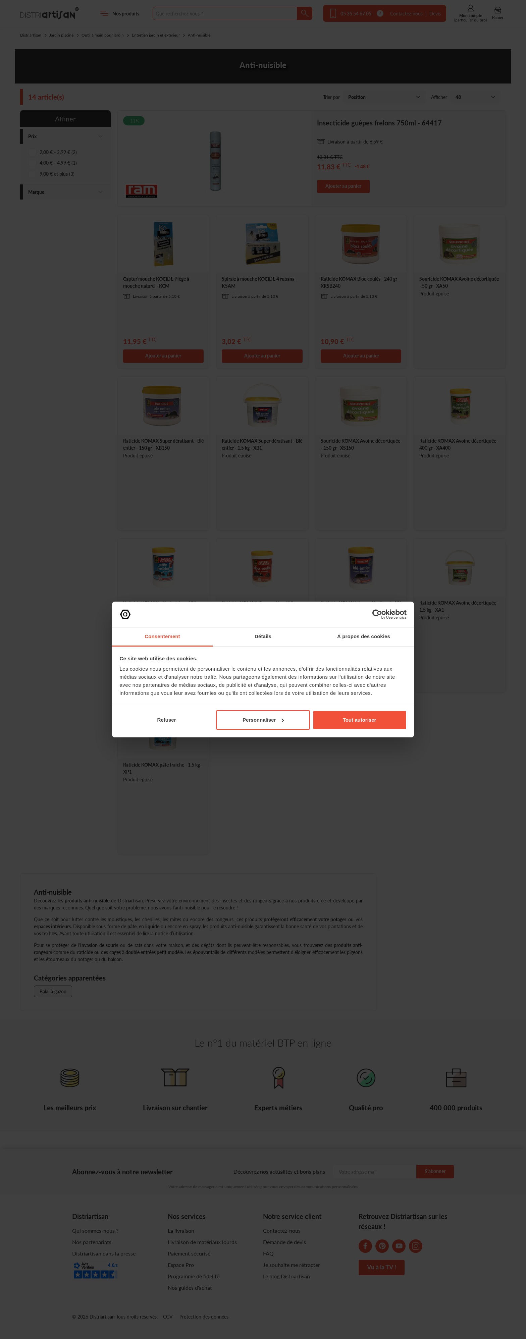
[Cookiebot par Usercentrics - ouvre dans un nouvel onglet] (377, 614)
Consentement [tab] (162, 636)
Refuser (166, 720)
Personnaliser (263, 720)
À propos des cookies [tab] (363, 636)
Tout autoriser (359, 720)
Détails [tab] (263, 636)
